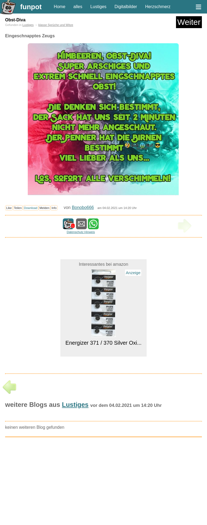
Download (30, 208)
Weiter (189, 22)
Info (54, 208)
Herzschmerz (157, 6)
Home (59, 6)
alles (77, 6)
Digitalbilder (126, 6)
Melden (45, 208)
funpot (31, 7)
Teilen (18, 208)
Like (9, 208)
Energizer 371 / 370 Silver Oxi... (103, 343)
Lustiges (98, 6)
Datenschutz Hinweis (81, 232)
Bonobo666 (83, 207)
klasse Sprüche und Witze (55, 24)
